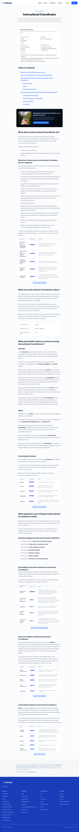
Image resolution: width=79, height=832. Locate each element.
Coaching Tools (25, 799)
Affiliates (62, 796)
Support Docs (24, 809)
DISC (42, 796)
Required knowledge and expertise (33, 98)
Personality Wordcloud (7, 812)
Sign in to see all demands (39, 507)
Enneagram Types (6, 809)
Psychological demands (29, 89)
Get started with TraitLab (41, 122)
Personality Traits (6, 804)
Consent (66, 827)
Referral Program (64, 804)
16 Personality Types (7, 807)
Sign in (67, 3)
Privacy (70, 827)
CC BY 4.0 (44, 766)
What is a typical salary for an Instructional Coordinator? (36, 75)
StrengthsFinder (45, 804)
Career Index (24, 796)
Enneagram (43, 799)
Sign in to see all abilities (39, 696)
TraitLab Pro (5, 796)
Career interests (27, 83)
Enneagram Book (25, 801)
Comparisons (5, 801)
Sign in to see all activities (39, 283)
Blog (22, 793)
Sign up (74, 3)
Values (25, 86)
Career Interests (6, 820)
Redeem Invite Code (65, 801)
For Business (52, 3)
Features (61, 3)
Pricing (45, 3)
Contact (62, 799)
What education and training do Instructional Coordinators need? (39, 92)
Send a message (32, 771)
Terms (75, 827)
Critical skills (26, 104)
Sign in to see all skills (39, 754)
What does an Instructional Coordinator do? (33, 72)
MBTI (42, 801)
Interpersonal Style (7, 815)
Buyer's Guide (44, 809)
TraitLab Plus (5, 793)
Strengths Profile (6, 817)
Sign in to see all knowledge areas (39, 628)
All (41, 793)
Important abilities (28, 101)
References (24, 812)
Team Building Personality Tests (29, 807)
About (39, 3)
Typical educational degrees (31, 95)
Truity (42, 807)
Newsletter (24, 804)
